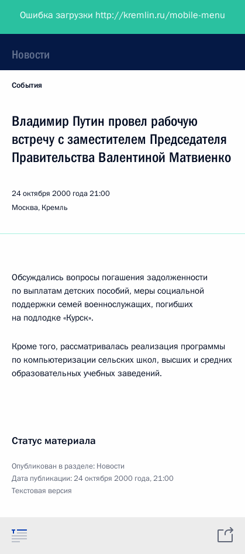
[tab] (19, 535)
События (27, 85)
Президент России (54, 18)
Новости (31, 54)
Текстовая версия (42, 491)
